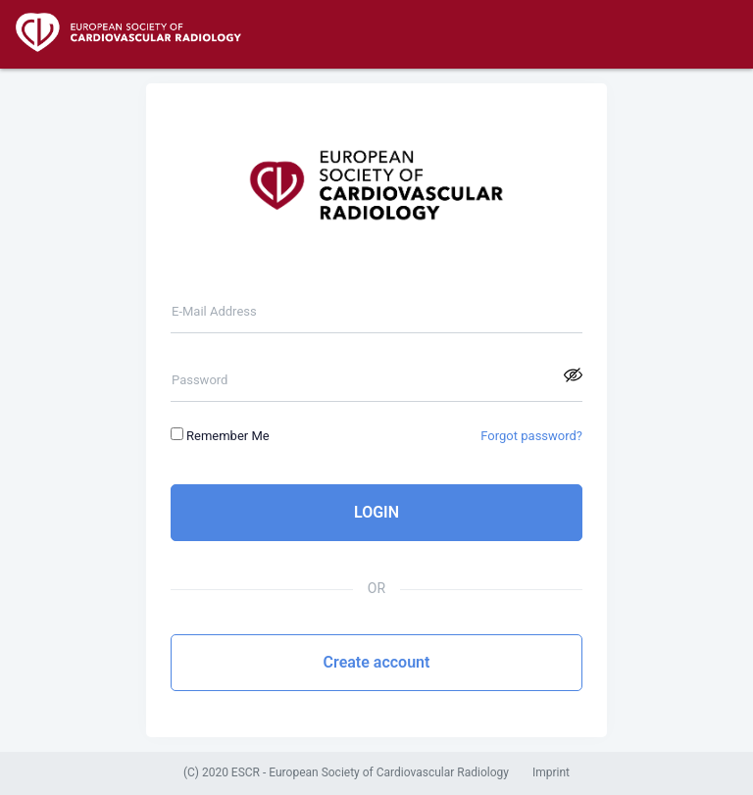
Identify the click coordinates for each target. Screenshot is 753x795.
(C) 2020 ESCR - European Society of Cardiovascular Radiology (346, 773)
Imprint (551, 773)
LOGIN (376, 512)
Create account (377, 662)
